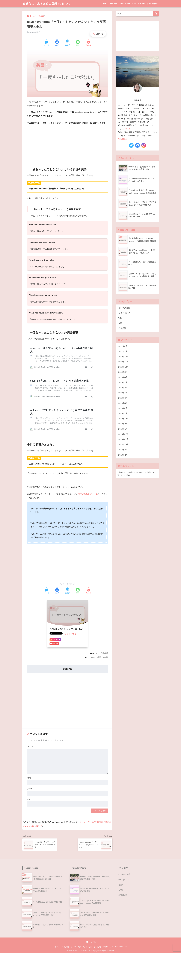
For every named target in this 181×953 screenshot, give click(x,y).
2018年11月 (123, 439)
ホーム (105, 4)
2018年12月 (123, 434)
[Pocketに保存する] (88, 43)
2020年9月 (123, 372)
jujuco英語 (96, 657)
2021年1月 (123, 351)
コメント (31, 747)
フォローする (70, 634)
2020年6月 (123, 387)
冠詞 (120, 318)
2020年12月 (123, 356)
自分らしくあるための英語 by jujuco (47, 3)
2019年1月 (123, 429)
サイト (30, 799)
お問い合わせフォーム (88, 494)
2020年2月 (123, 408)
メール (30, 789)
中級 (106, 657)
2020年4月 (123, 398)
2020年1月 (123, 413)
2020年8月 (123, 377)
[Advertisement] (67, 144)
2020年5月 (123, 393)
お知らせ (141, 4)
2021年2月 (123, 346)
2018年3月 (123, 450)
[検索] (156, 13)
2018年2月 (123, 455)
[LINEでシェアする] (78, 43)
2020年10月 (123, 367)
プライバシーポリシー (118, 947)
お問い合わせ (152, 4)
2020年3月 (123, 403)
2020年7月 (123, 382)
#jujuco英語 (123, 139)
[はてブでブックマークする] (67, 43)
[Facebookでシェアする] (57, 43)
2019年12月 (123, 419)
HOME (90, 941)
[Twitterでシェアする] (46, 43)
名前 (29, 778)
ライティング (124, 313)
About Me (126, 129)
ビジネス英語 (124, 4)
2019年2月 (123, 424)
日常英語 (113, 4)
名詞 (134, 4)
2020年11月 (123, 362)
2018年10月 (123, 444)
